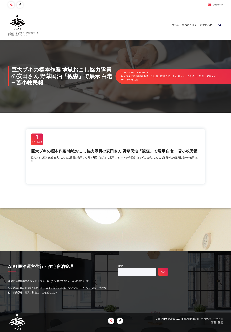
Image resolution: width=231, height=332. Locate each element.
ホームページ (128, 72)
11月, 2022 (37, 139)
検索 (120, 265)
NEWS (142, 72)
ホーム (175, 24)
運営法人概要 (189, 24)
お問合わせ (206, 24)
